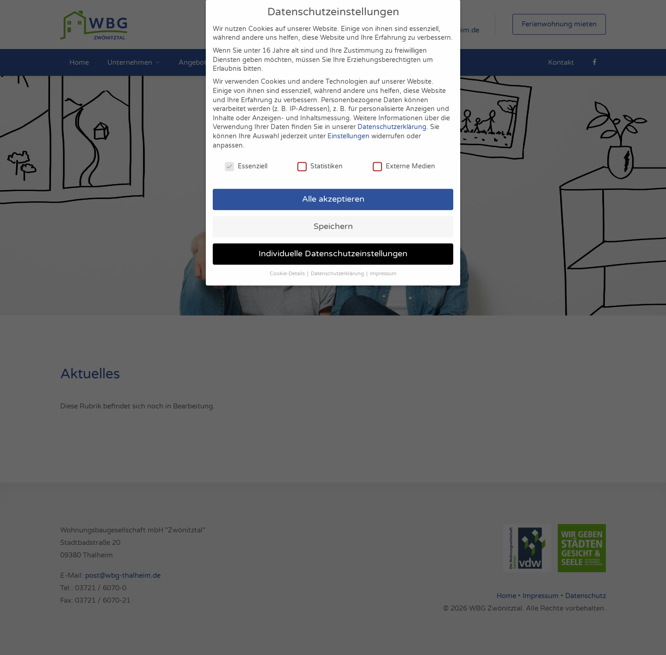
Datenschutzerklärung (392, 120)
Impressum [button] (383, 266)
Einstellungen (348, 128)
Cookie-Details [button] (288, 266)
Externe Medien (404, 158)
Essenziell (246, 158)
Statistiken (320, 158)
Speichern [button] (333, 218)
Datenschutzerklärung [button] (338, 266)
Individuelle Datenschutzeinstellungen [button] (333, 246)
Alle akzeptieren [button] (333, 191)
